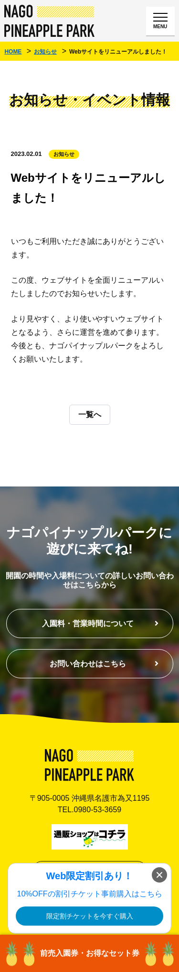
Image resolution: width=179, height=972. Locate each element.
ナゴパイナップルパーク (49, 21)
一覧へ (89, 414)
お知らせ (63, 154)
